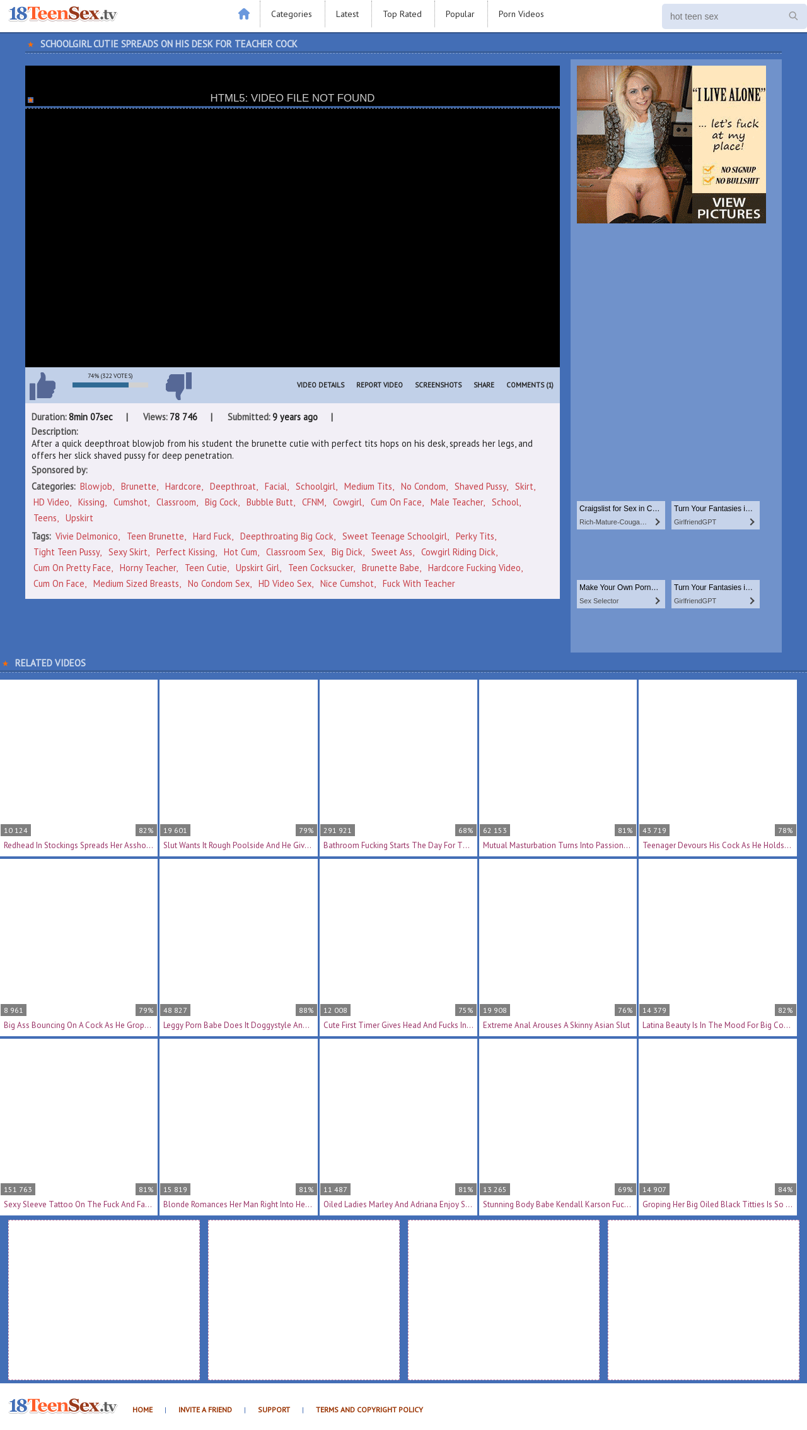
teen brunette (155, 536)
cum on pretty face (72, 568)
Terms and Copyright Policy (369, 1409)
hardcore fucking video (474, 568)
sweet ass (391, 552)
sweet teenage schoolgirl (394, 536)
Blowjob (96, 486)
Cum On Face (396, 502)
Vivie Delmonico (86, 536)
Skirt (524, 486)
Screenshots (438, 385)
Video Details (320, 385)
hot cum (240, 552)
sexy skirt (128, 552)
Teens (45, 518)
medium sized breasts (136, 583)
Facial (276, 486)
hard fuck (212, 536)
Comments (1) (530, 385)
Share (483, 385)
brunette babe (390, 568)
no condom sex (219, 583)
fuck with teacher (419, 583)
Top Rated (402, 14)
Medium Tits (368, 486)
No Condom (423, 486)
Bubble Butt (270, 502)
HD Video (51, 502)
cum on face (58, 583)
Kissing (91, 502)
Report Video (379, 385)
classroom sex (294, 552)
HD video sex (284, 583)
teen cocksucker (320, 568)
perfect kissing (185, 552)
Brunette (138, 486)
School (505, 502)
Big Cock (221, 502)
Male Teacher (457, 502)
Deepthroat (233, 486)
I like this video (42, 386)
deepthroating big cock (287, 536)
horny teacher (148, 568)
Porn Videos (521, 14)
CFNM (313, 502)
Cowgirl (347, 502)
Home (142, 1409)
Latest (347, 14)
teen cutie (206, 568)
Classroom (176, 502)
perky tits (475, 536)
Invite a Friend (205, 1409)
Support (274, 1409)
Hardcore (183, 486)
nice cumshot (347, 583)
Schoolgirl (315, 486)
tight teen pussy (66, 552)
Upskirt (79, 518)
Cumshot (130, 502)
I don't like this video (178, 386)
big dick (347, 552)
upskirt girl (257, 568)
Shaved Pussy (480, 486)
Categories (291, 14)
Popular (460, 14)
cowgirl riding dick (458, 552)
